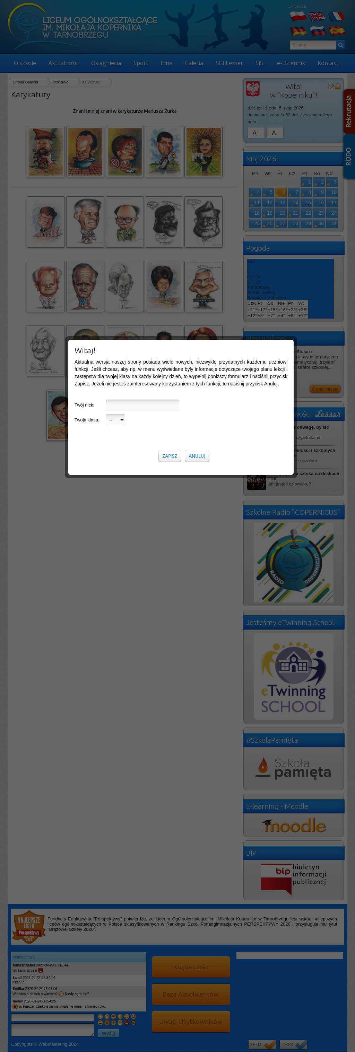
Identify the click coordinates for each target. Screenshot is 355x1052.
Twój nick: (84, 136)
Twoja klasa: (87, 151)
